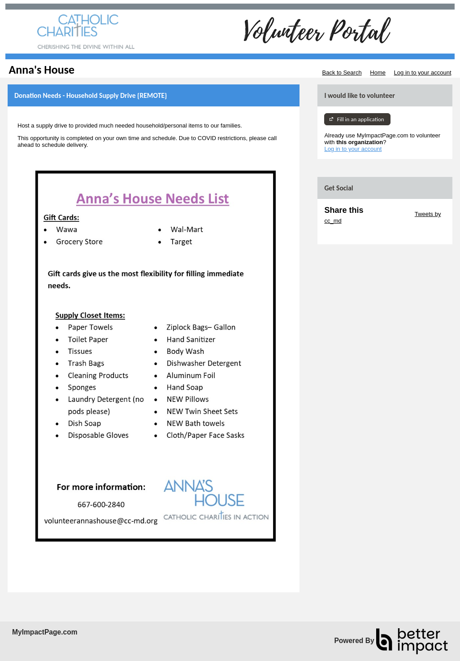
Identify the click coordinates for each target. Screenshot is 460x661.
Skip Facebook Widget (353, 234)
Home (378, 72)
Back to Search (341, 72)
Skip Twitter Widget (388, 214)
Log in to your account (422, 72)
